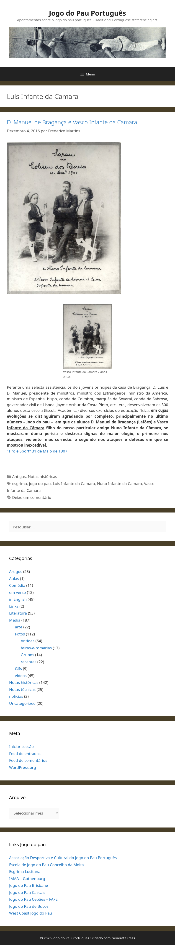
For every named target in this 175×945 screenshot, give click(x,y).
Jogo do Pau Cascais (27, 892)
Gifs (18, 668)
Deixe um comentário (31, 497)
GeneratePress (123, 938)
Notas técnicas (22, 689)
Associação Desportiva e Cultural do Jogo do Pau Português (63, 857)
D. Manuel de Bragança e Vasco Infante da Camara (72, 122)
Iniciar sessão (21, 746)
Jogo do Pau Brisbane (28, 885)
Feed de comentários (28, 760)
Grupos (27, 654)
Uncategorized (22, 703)
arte (18, 627)
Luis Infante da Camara (74, 483)
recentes (28, 661)
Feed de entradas (25, 753)
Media (14, 620)
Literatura (18, 613)
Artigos (15, 571)
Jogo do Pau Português (87, 13)
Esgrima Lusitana (24, 871)
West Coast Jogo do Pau (30, 913)
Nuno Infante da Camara (119, 483)
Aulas (14, 578)
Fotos (20, 634)
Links (13, 606)
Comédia (17, 585)
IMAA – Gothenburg (27, 878)
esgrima (19, 483)
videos (21, 675)
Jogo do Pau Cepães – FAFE (33, 899)
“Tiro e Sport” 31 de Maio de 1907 (37, 451)
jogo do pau (40, 483)
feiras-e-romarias (36, 647)
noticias (16, 696)
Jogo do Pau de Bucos (29, 906)
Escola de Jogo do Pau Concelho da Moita (46, 864)
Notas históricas (42, 476)
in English (18, 599)
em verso (17, 592)
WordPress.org (22, 767)
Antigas (19, 476)
